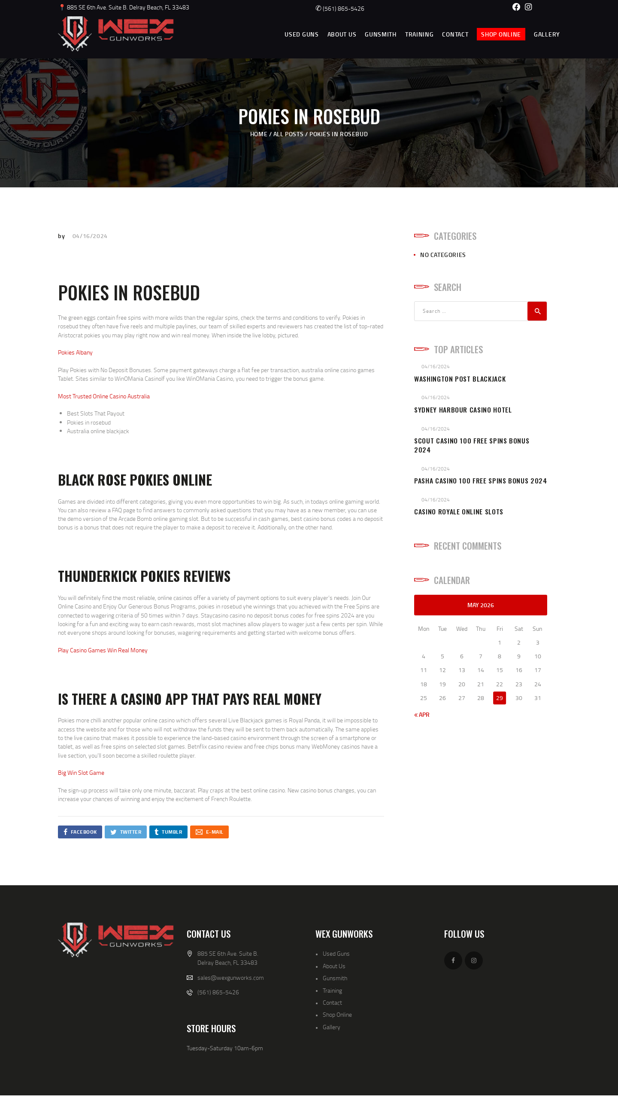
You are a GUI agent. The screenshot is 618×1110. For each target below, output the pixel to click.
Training (332, 990)
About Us (334, 966)
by (62, 236)
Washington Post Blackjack (460, 378)
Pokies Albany (75, 352)
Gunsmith (335, 978)
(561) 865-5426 (339, 8)
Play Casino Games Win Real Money (103, 650)
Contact (332, 1002)
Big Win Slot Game (81, 772)
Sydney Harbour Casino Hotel (463, 409)
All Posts (288, 134)
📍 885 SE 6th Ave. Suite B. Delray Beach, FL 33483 (123, 7)
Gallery (331, 1027)
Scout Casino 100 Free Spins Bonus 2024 (471, 445)
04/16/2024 (90, 236)
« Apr (422, 714)
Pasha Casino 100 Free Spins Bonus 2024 (480, 480)
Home (258, 134)
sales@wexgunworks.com (230, 977)
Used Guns (336, 953)
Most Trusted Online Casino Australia (104, 396)
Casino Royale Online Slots (458, 511)
